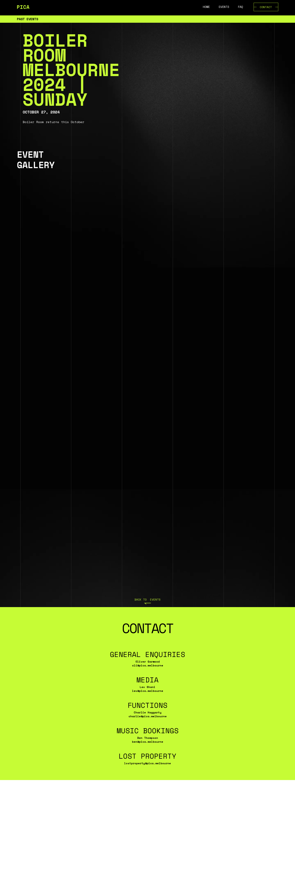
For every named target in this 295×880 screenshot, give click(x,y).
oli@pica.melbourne (147, 665)
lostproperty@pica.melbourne (147, 763)
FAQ (240, 7)
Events (224, 7)
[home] (23, 7)
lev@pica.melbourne (147, 691)
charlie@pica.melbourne (148, 716)
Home (206, 7)
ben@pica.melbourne (147, 742)
